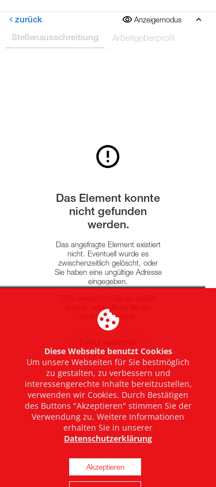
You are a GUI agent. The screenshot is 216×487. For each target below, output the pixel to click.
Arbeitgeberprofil (143, 37)
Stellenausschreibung (55, 37)
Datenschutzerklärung (108, 464)
